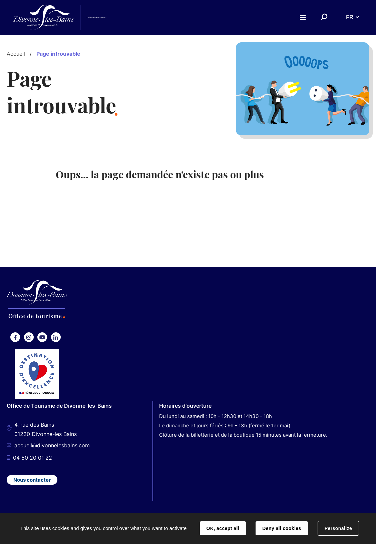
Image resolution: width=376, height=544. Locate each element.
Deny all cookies (281, 528)
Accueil (16, 53)
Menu (303, 17)
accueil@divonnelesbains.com (52, 446)
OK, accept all (223, 528)
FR (349, 17)
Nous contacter (32, 480)
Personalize (338, 528)
